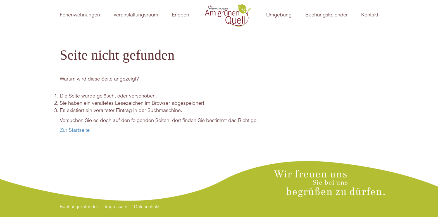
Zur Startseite (75, 130)
